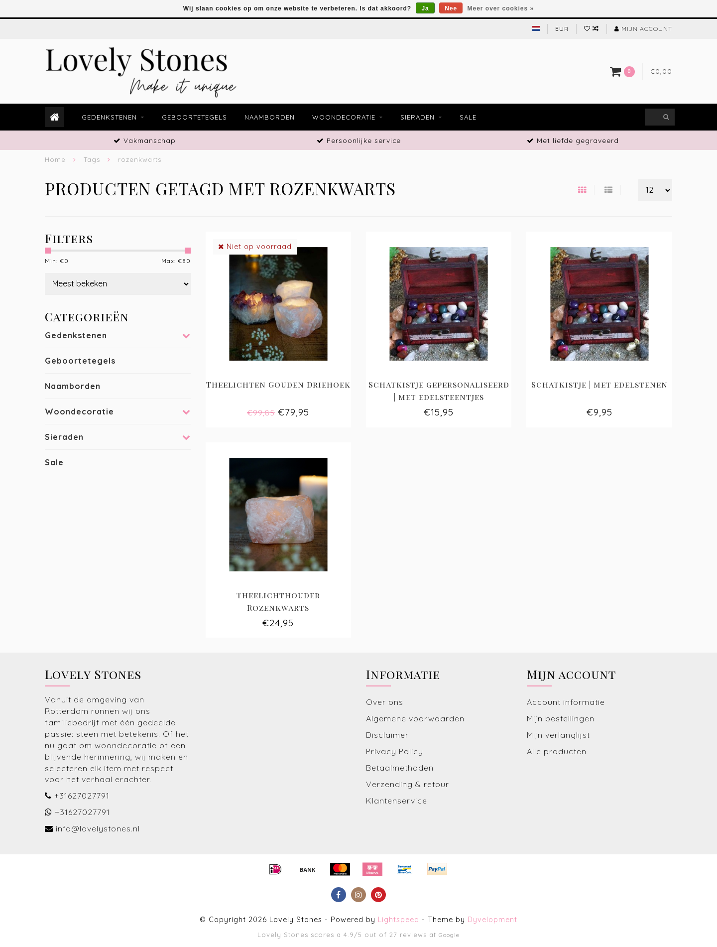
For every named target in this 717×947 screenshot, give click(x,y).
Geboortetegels (194, 117)
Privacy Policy (394, 751)
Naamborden (269, 117)
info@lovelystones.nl (98, 828)
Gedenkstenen (109, 117)
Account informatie (566, 702)
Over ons (384, 702)
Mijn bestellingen (561, 718)
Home (55, 159)
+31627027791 (82, 796)
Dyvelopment (492, 919)
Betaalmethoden (400, 768)
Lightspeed (398, 919)
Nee (451, 8)
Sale (468, 117)
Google (449, 935)
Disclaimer (387, 735)
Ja (425, 8)
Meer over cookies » (501, 8)
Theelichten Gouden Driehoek (278, 384)
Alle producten (557, 751)
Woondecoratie (343, 117)
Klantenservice (396, 801)
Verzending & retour (407, 784)
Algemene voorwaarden (415, 718)
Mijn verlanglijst (558, 735)
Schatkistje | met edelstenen (599, 384)
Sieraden (417, 117)
